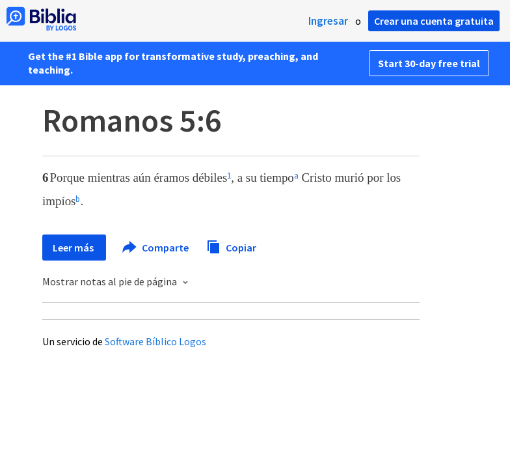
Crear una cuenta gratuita (434, 20)
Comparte (156, 247)
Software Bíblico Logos (155, 341)
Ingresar (328, 21)
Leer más (74, 247)
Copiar (231, 246)
